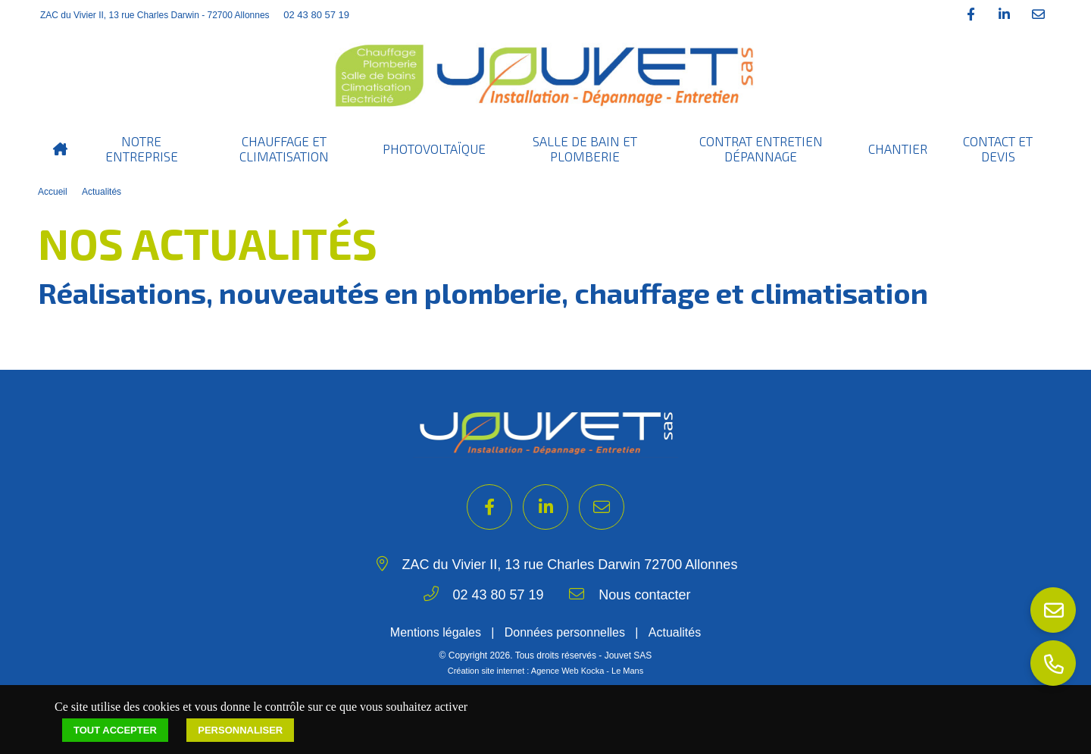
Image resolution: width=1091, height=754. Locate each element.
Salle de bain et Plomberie (585, 148)
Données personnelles (565, 632)
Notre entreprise (141, 148)
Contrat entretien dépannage (761, 148)
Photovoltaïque (434, 148)
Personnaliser (240, 730)
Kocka (593, 670)
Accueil (52, 191)
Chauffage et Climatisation (284, 148)
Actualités (101, 191)
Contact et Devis (998, 148)
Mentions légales (435, 632)
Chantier (897, 148)
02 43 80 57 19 (316, 14)
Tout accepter (115, 730)
